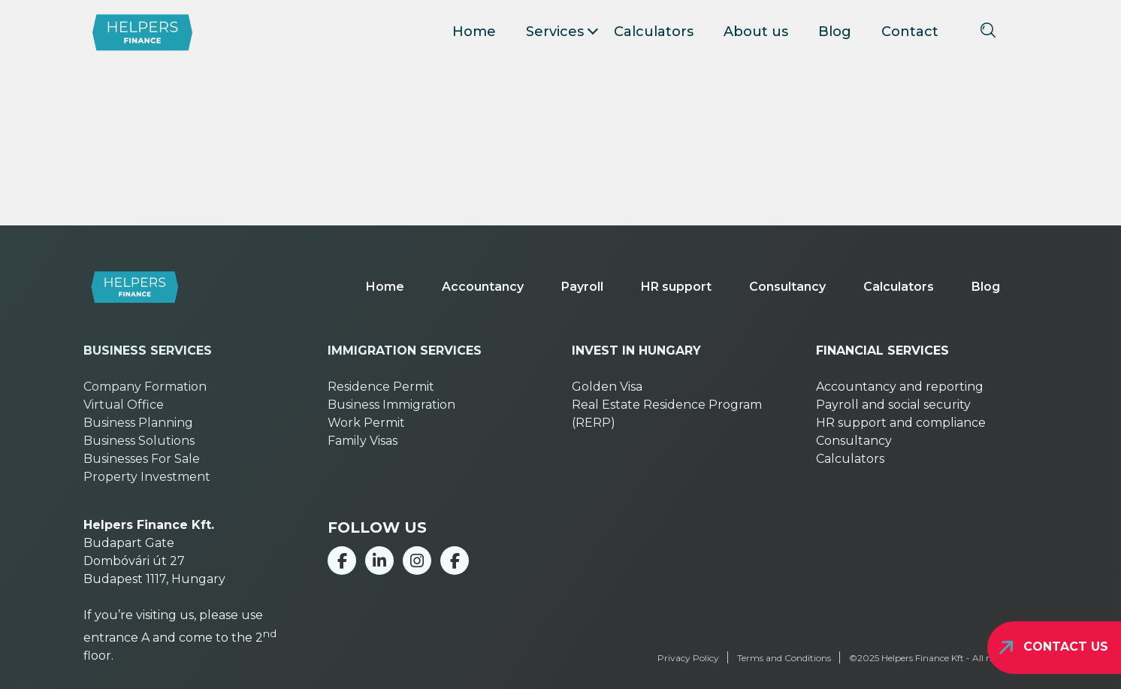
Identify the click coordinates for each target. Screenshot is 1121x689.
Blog (834, 31)
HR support (676, 287)
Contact (909, 31)
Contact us (1065, 646)
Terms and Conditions (784, 657)
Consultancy (787, 287)
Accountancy (483, 287)
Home (474, 31)
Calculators (653, 31)
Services (555, 31)
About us (756, 31)
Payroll (582, 287)
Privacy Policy (688, 657)
